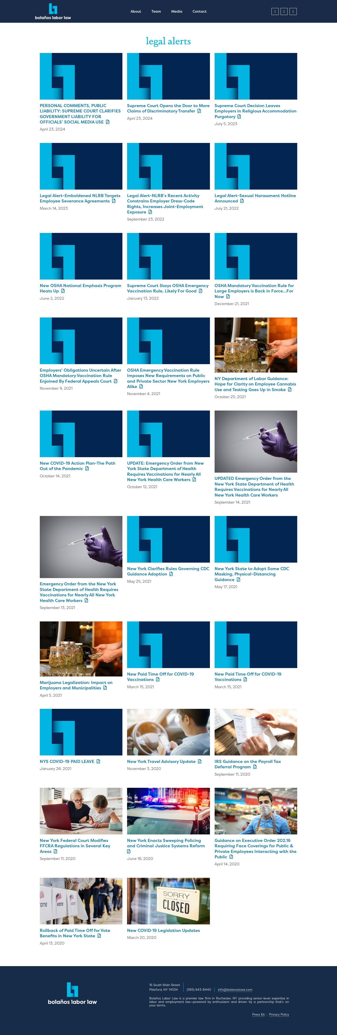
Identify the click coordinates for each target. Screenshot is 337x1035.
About (136, 11)
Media (176, 11)
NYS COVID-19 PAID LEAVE (70, 761)
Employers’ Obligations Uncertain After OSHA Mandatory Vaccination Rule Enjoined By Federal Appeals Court (80, 375)
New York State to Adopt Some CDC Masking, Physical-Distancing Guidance (252, 574)
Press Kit (258, 1014)
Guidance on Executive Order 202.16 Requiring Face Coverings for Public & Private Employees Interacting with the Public (256, 848)
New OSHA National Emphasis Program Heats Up (80, 288)
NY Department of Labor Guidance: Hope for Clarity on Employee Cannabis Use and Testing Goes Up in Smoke (255, 384)
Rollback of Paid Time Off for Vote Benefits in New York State (75, 933)
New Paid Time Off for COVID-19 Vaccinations (160, 676)
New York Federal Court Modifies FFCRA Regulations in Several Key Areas (75, 845)
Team (156, 11)
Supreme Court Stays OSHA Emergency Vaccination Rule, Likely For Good (167, 288)
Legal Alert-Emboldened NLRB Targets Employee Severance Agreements (80, 198)
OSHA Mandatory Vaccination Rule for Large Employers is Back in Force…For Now (254, 291)
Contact (200, 11)
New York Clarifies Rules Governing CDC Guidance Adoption (168, 571)
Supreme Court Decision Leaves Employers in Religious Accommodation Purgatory (256, 111)
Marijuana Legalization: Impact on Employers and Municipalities (76, 685)
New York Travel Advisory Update (164, 761)
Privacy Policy (279, 1014)
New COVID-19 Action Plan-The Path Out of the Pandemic (77, 465)
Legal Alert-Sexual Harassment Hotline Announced (255, 198)
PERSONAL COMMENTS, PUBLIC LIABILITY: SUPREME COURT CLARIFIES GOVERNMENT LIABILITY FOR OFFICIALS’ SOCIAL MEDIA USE (80, 114)
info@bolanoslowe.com (235, 989)
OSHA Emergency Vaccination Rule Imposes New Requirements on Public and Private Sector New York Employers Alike (168, 378)
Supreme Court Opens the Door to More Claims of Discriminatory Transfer (168, 108)
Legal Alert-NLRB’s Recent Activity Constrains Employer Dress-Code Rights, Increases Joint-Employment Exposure (165, 204)
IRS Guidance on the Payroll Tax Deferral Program (248, 764)
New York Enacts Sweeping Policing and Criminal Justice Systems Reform (167, 845)
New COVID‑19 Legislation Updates (163, 930)
